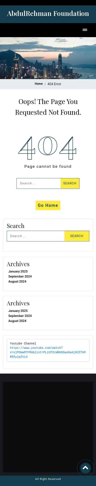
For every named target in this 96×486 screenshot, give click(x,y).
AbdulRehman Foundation (48, 13)
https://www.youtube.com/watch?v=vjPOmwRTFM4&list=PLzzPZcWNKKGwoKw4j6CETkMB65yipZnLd (48, 352)
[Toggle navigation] (85, 30)
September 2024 (20, 276)
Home (39, 83)
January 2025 (18, 271)
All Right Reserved (48, 479)
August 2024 (17, 281)
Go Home (48, 205)
